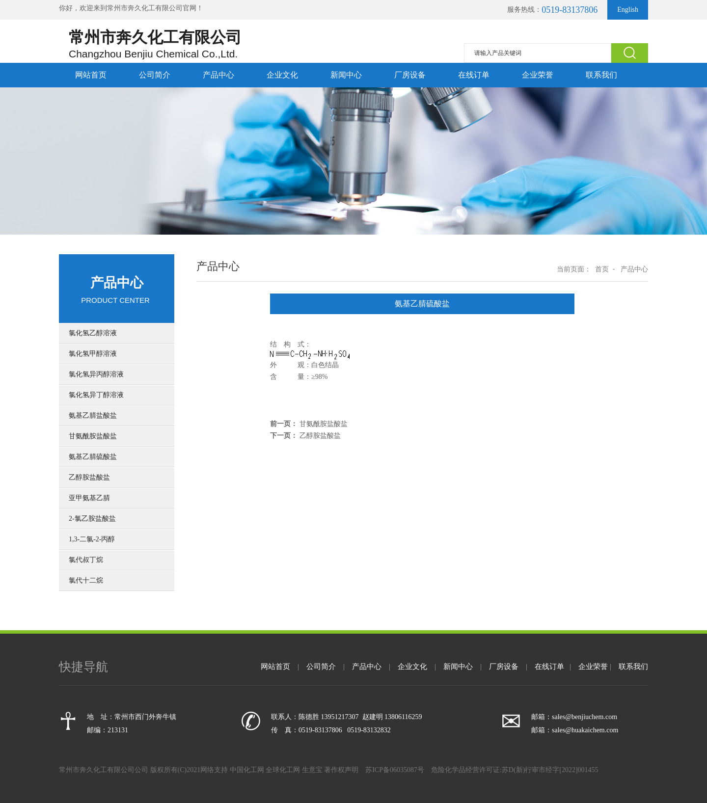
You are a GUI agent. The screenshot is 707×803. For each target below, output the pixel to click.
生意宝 (312, 770)
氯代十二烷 (86, 580)
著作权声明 (341, 770)
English (627, 9)
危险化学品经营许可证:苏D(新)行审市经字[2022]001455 (514, 770)
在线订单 (473, 75)
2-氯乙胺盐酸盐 (92, 518)
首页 (602, 269)
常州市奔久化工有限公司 (145, 8)
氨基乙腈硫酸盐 (93, 456)
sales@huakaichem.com (585, 730)
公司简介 (154, 75)
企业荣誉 (537, 75)
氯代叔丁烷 (86, 559)
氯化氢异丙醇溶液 (96, 374)
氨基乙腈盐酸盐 (93, 415)
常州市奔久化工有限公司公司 (104, 770)
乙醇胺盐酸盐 (89, 477)
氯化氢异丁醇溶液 (96, 395)
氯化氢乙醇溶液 (93, 333)
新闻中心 (346, 75)
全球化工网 (283, 770)
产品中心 (218, 75)
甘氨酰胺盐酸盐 (93, 436)
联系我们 (601, 75)
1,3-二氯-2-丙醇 (92, 539)
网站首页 (91, 75)
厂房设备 (410, 75)
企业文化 (282, 75)
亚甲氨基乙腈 (89, 498)
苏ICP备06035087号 (395, 770)
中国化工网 (247, 770)
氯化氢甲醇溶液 (93, 353)
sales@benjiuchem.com (584, 717)
